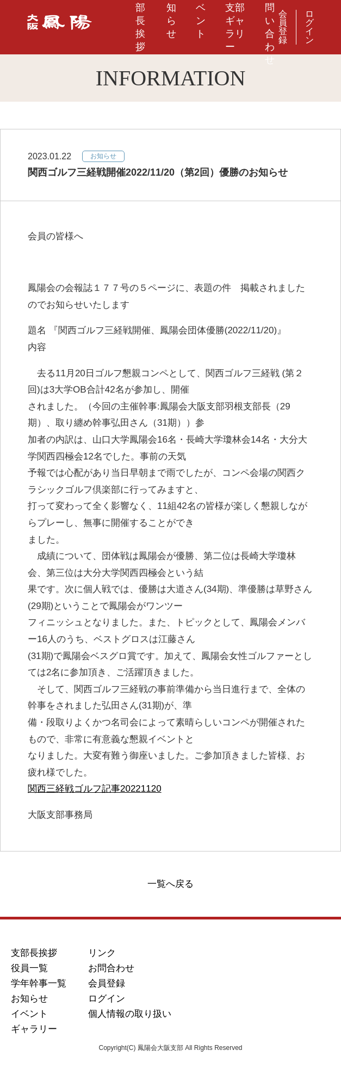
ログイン (309, 27)
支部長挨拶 (34, 953)
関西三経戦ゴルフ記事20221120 (95, 789)
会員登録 (282, 27)
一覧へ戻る (170, 883)
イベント (29, 1014)
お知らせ (29, 998)
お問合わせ (111, 968)
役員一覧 (29, 968)
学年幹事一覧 (38, 983)
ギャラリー (34, 1029)
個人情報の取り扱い (129, 1014)
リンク (102, 953)
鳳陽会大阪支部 (59, 27)
